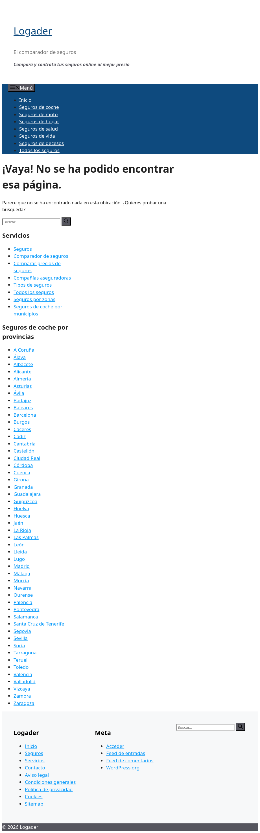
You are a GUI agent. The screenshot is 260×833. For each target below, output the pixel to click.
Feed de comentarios (129, 760)
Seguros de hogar (39, 121)
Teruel (20, 660)
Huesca (22, 515)
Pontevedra (26, 609)
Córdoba (23, 465)
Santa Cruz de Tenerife (39, 623)
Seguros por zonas (34, 299)
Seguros (23, 249)
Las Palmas (26, 537)
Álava (20, 357)
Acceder (115, 746)
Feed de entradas (125, 753)
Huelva (21, 508)
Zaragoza (24, 703)
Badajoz (22, 400)
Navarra (23, 588)
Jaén (18, 523)
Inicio (25, 100)
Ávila (19, 393)
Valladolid (25, 681)
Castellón (24, 450)
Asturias (23, 386)
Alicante (23, 371)
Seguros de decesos (41, 143)
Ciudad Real (27, 458)
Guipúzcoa (25, 501)
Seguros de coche (39, 107)
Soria (19, 645)
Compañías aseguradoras (42, 277)
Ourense (23, 595)
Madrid (22, 566)
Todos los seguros (39, 150)
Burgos (22, 422)
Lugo (19, 559)
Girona (21, 479)
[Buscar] (66, 221)
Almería (22, 378)
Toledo (21, 667)
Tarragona (25, 652)
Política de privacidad (49, 789)
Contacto (35, 767)
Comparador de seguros (41, 256)
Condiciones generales (50, 782)
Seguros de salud (38, 129)
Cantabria (25, 443)
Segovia (22, 631)
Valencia (23, 674)
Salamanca (26, 616)
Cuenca (22, 472)
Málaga (22, 573)
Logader (33, 30)
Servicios (35, 760)
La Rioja (22, 530)
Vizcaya (22, 688)
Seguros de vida (37, 136)
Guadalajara (27, 494)
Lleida (20, 551)
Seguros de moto (38, 114)
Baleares (23, 407)
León (19, 544)
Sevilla (21, 638)
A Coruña (24, 350)
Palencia (23, 602)
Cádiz (20, 436)
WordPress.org (122, 767)
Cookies (34, 796)
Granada (23, 487)
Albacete (23, 364)
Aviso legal (37, 775)
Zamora (22, 696)
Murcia (21, 580)
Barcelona (25, 415)
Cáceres (22, 429)
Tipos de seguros (33, 285)
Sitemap (34, 803)
